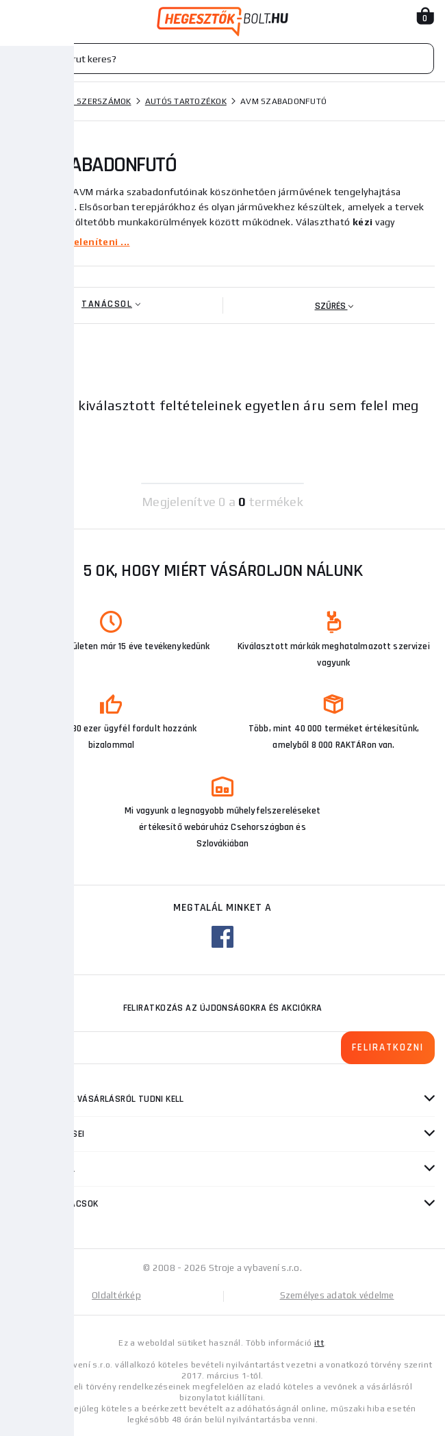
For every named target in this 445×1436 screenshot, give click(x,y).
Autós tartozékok (186, 101)
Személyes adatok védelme (337, 1295)
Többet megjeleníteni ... (70, 241)
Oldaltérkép (116, 1295)
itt (319, 1343)
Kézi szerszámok (94, 101)
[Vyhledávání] (222, 58)
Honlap (26, 101)
